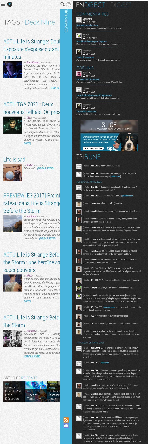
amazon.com (114, 311)
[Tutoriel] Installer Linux (93, 25)
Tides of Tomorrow (90, 56)
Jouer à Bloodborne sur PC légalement (100, 94)
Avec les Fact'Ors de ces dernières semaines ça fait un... (104, 113)
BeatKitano (93, 18)
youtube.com (133, 194)
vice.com (111, 368)
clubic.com (123, 175)
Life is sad (14, 174)
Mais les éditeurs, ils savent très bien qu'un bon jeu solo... (105, 43)
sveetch (92, 34)
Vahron (92, 88)
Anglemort (93, 50)
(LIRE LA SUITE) (32, 92)
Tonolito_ (92, 72)
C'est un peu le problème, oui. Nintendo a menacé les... (104, 97)
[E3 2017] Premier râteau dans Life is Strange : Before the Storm (32, 217)
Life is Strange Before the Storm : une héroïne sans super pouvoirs (27, 284)
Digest (126, 4)
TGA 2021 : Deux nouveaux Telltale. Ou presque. (28, 115)
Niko (28, 302)
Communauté (72, 205)
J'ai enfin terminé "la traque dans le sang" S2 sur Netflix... (105, 81)
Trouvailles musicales (92, 110)
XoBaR (29, 180)
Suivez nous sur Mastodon (72, 431)
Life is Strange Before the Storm (25, 351)
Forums (90, 67)
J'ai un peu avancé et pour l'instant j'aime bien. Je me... (104, 59)
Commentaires (98, 13)
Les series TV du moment (93, 78)
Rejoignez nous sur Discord (72, 425)
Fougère (30, 361)
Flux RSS (72, 420)
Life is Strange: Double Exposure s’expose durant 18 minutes (31, 48)
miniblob (31, 231)
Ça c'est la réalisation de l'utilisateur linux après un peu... (105, 27)
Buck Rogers (33, 62)
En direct (96, 4)
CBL (28, 129)
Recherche (55, 4)
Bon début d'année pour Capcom (97, 41)
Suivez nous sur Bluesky (72, 437)
